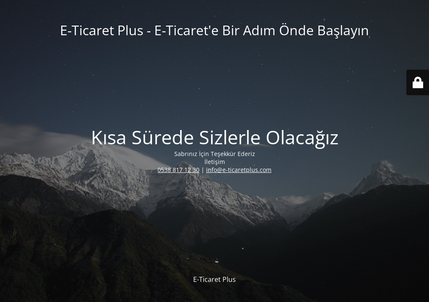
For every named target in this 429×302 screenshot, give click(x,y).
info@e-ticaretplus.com (238, 170)
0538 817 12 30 (178, 170)
